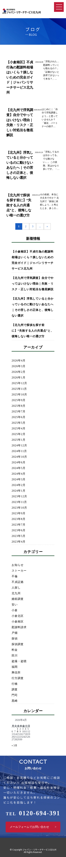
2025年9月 (19, 400)
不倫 (15, 576)
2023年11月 (19, 501)
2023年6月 (19, 530)
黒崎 (15, 700)
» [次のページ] (47, 226)
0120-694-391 (33, 813)
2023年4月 (19, 541)
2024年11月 (19, 451)
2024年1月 (19, 490)
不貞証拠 (18, 581)
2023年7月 (19, 524)
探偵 (15, 638)
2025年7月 (19, 411)
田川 (15, 655)
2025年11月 (19, 388)
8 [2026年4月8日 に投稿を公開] (17, 731)
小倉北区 (18, 615)
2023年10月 (19, 507)
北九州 (16, 593)
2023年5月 (19, 535)
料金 (15, 649)
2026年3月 (19, 366)
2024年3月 (19, 479)
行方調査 (18, 678)
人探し (16, 587)
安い (15, 604)
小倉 (15, 610)
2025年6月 (19, 417)
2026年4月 (19, 360)
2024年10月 (19, 456)
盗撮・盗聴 (19, 661)
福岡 (15, 666)
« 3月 (14, 745)
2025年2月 (19, 434)
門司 (15, 695)
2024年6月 (19, 462)
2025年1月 (19, 439)
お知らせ (18, 564)
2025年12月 (19, 383)
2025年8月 (19, 405)
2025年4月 (19, 428)
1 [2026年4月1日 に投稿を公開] (17, 728)
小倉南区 (18, 621)
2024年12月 (19, 445)
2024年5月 (19, 468)
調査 (15, 689)
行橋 (15, 683)
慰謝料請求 (19, 627)
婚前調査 (18, 598)
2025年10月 (19, 394)
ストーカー (19, 570)
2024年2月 (19, 485)
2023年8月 (19, 518)
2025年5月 (19, 422)
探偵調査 (18, 644)
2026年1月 (19, 377)
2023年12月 (19, 496)
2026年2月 (19, 371)
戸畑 (15, 632)
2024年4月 (19, 473)
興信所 (16, 672)
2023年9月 (19, 513)
